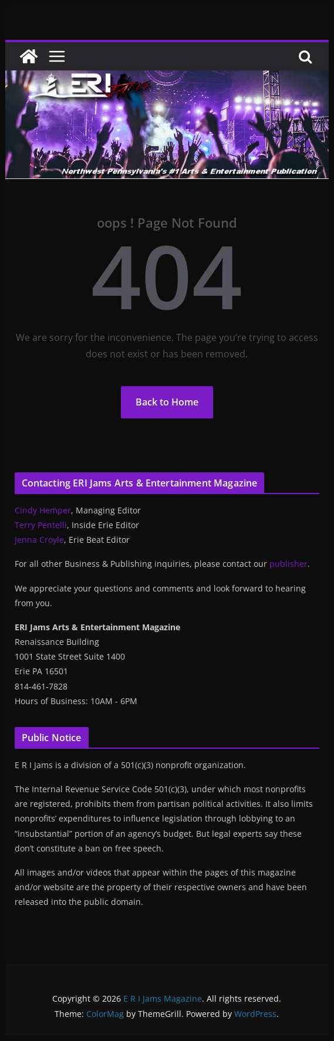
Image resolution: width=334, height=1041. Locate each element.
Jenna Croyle (39, 539)
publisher (288, 563)
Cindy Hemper (43, 510)
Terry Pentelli (41, 524)
